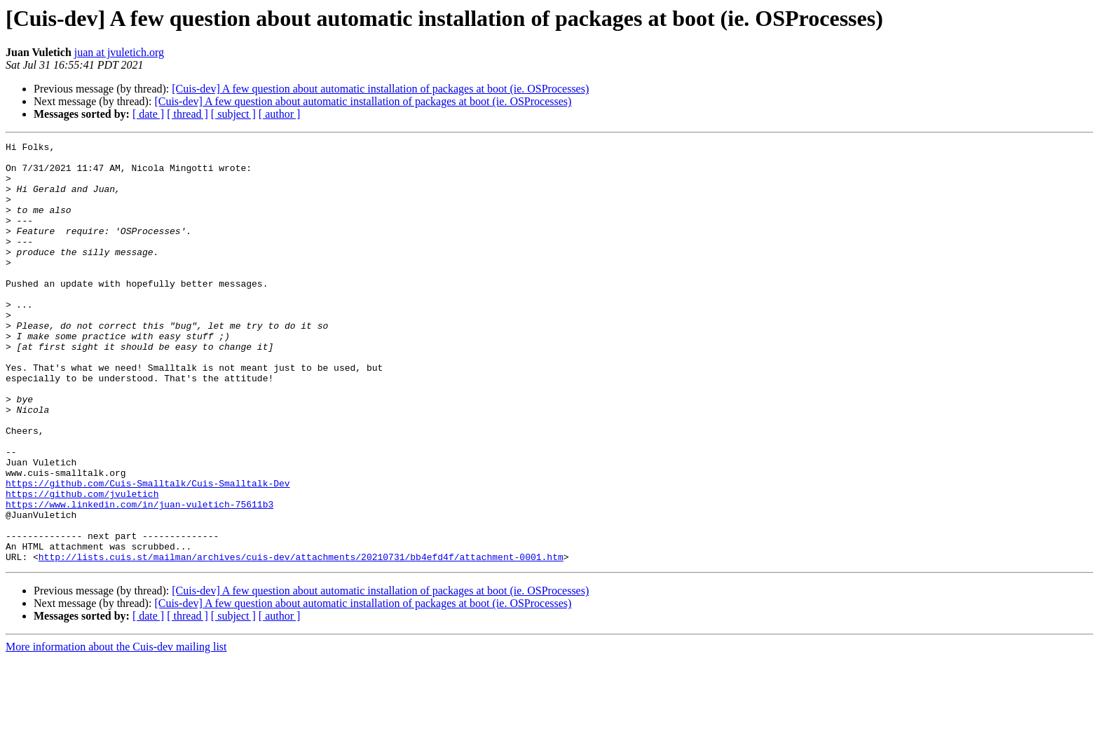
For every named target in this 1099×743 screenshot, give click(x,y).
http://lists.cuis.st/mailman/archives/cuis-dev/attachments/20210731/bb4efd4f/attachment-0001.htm (301, 640)
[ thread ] (187, 114)
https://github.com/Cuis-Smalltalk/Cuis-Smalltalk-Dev (148, 552)
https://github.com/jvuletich (82, 565)
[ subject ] (233, 114)
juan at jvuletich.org (119, 52)
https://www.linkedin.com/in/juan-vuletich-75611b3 (139, 577)
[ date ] (148, 114)
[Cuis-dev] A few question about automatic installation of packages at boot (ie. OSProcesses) (380, 89)
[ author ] (280, 114)
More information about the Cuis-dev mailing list (116, 731)
